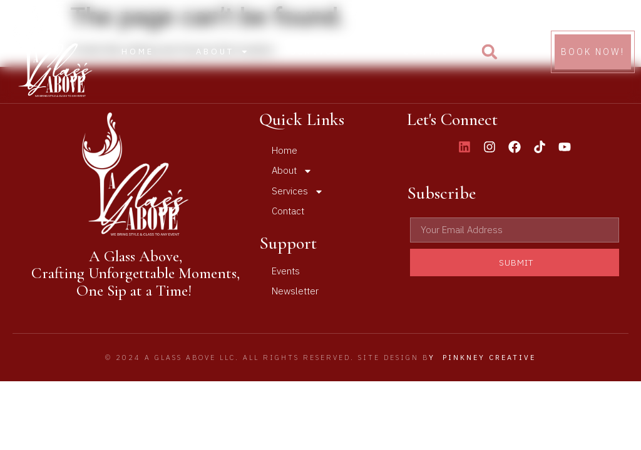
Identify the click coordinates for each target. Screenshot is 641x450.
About (222, 51)
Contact (430, 51)
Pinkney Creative (489, 357)
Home (137, 51)
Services (326, 51)
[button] (489, 52)
